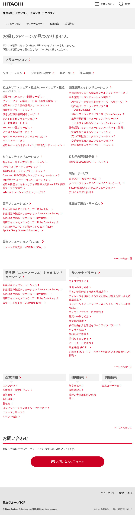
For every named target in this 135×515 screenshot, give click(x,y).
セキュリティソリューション (21, 156)
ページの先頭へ (121, 258)
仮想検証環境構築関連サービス (20, 114)
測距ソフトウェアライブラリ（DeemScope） (96, 114)
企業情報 (11, 377)
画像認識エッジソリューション (88, 87)
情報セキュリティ (79, 338)
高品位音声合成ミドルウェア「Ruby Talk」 (27, 209)
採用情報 (78, 377)
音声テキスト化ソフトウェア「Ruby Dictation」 (29, 222)
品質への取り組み (79, 316)
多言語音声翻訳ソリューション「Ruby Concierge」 (31, 213)
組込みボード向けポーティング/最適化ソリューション (32, 145)
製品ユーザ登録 (110, 385)
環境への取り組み (79, 287)
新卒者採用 (75, 385)
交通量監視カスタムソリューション (91, 140)
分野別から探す (41, 73)
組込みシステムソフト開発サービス (22, 96)
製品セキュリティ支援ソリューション (23, 162)
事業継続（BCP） (79, 347)
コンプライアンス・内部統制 (85, 312)
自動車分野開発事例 (81, 156)
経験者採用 (75, 390)
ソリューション (16, 59)
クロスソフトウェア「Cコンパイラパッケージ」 (95, 183)
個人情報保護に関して (122, 509)
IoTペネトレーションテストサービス (23, 192)
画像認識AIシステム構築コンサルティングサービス (97, 92)
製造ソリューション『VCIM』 (22, 241)
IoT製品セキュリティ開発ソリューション (25, 179)
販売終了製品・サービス (84, 203)
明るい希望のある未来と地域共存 (87, 291)
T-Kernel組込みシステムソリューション (91, 187)
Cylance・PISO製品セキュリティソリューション (30, 175)
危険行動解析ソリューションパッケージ (93, 118)
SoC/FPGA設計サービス (16, 127)
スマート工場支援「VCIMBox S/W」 (23, 247)
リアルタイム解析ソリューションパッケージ (96, 123)
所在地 (6, 403)
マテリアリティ (77, 281)
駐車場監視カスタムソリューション (91, 145)
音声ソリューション (15, 203)
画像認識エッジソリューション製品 (88, 97)
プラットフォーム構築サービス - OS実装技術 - (28, 101)
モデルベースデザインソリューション (23, 136)
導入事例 (85, 73)
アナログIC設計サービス (16, 132)
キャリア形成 (76, 329)
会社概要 (7, 394)
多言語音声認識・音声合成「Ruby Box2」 (26, 218)
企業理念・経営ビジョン (16, 390)
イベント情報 (10, 416)
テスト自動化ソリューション (19, 118)
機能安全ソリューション (16, 110)
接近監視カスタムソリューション (89, 132)
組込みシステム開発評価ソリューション (25, 105)
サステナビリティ (84, 273)
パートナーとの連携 (80, 343)
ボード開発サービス (14, 123)
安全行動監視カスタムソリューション (92, 136)
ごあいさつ (9, 385)
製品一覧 (65, 73)
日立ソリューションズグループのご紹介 (25, 407)
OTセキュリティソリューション (20, 166)
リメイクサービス (12, 140)
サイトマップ (107, 493)
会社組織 (7, 399)
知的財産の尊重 (77, 334)
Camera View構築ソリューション (87, 162)
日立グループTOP (14, 502)
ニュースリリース (12, 412)
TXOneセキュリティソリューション (23, 171)
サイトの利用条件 (101, 509)
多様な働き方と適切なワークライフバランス (93, 325)
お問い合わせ (125, 493)
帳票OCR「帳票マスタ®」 (84, 178)
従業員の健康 (76, 320)
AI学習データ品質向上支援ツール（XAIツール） (98, 101)
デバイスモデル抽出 (80, 192)
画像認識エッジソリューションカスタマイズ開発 (96, 127)
